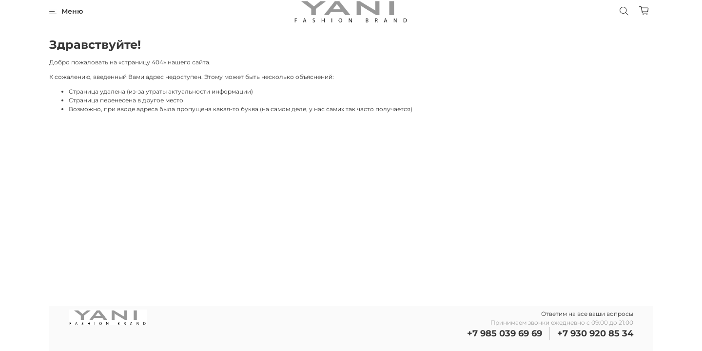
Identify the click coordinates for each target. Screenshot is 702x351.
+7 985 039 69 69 (504, 333)
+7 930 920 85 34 (595, 333)
